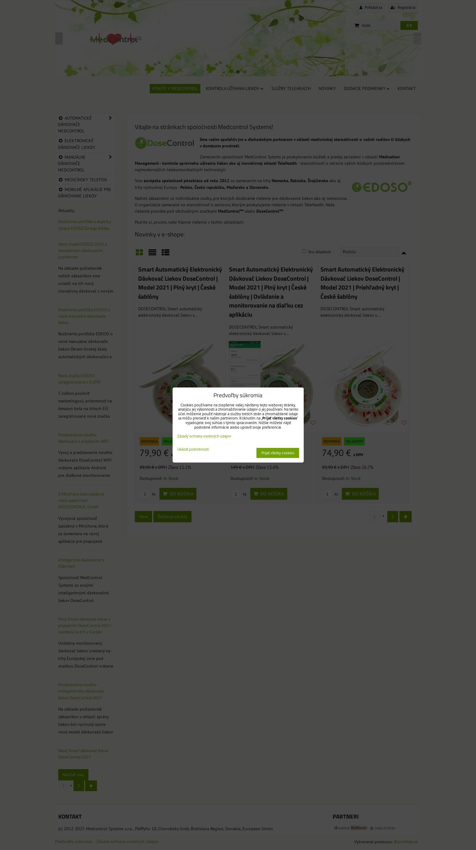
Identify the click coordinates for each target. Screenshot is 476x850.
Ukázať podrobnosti (193, 449)
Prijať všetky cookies (277, 453)
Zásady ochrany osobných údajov (204, 436)
